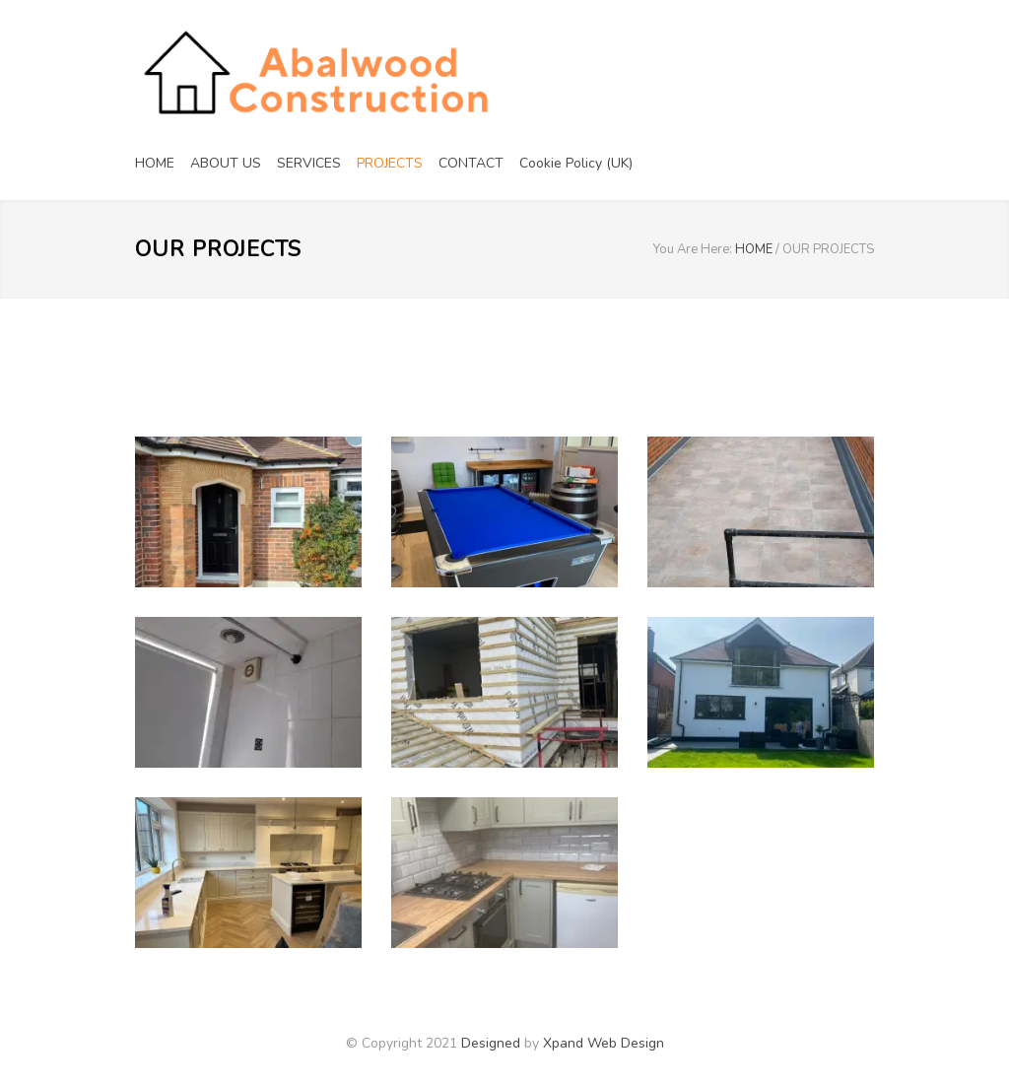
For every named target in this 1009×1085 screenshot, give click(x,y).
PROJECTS (390, 163)
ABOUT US (225, 163)
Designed (490, 1043)
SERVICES (309, 163)
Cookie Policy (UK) (576, 163)
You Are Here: (692, 249)
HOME (154, 163)
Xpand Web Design (603, 1043)
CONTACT (471, 163)
